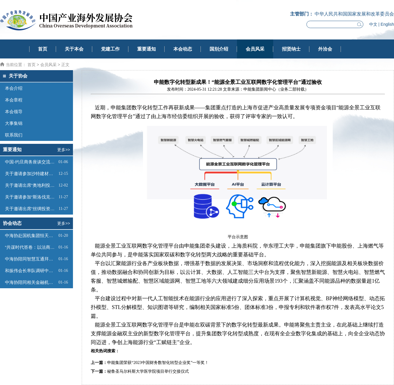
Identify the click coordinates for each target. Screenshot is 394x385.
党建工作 (110, 48)
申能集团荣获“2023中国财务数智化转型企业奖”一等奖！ (158, 362)
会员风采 (255, 48)
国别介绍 (219, 48)
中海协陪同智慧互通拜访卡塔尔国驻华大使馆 (31, 258)
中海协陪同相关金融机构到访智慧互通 (31, 282)
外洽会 (325, 48)
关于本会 (74, 48)
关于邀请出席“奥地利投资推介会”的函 (31, 185)
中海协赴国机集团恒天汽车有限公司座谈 (31, 235)
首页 (42, 48)
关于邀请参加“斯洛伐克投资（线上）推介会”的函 (31, 196)
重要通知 (146, 48)
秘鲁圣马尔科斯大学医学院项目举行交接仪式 (148, 371)
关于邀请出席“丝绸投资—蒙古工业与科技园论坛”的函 (31, 208)
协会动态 (12, 223)
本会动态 (182, 48)
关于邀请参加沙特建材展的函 (31, 173)
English (387, 24)
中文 (373, 24)
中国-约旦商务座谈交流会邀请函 (31, 161)
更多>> (63, 149)
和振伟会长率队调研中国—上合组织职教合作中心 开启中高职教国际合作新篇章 (31, 270)
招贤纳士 (291, 48)
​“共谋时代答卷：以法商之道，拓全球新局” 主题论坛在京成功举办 (31, 247)
